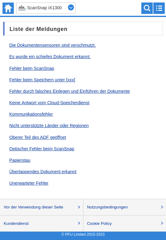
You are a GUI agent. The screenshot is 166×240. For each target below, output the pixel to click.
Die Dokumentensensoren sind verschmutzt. (52, 45)
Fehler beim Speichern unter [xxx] (42, 79)
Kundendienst (16, 223)
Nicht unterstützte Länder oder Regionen (49, 125)
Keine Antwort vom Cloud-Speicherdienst (49, 102)
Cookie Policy (99, 223)
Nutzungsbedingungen (107, 207)
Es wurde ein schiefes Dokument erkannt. (50, 56)
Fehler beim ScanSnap (31, 68)
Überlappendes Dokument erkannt (43, 171)
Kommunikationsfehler (31, 114)
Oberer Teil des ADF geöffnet (37, 137)
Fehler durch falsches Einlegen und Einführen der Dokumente (69, 91)
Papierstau (19, 160)
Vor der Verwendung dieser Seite (33, 207)
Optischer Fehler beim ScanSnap (41, 148)
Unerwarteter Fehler (28, 183)
